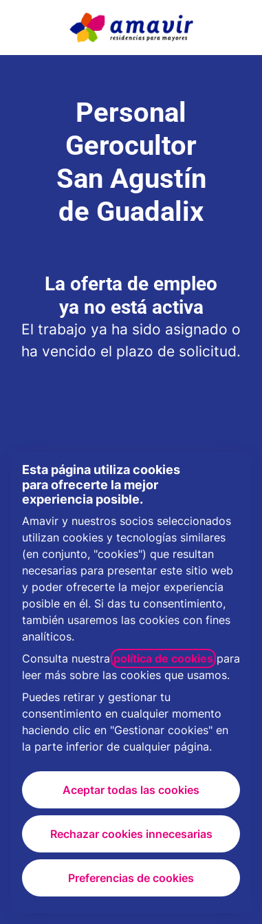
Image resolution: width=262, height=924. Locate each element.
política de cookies (163, 658)
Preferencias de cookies (131, 878)
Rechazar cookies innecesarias (131, 834)
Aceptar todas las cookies (131, 790)
